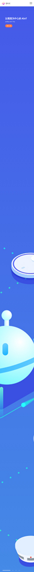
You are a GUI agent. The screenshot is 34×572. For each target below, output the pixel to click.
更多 (9, 26)
